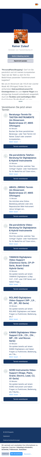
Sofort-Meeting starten (20, 56)
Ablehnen (5, 454)
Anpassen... (28, 454)
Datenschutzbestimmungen (11, 440)
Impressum (6, 436)
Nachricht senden (20, 61)
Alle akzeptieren (16, 454)
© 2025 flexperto (8, 432)
